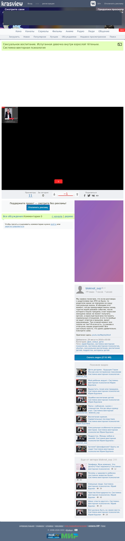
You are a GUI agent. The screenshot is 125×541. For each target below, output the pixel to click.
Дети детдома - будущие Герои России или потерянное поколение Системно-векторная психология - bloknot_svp (98, 373)
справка (49, 526)
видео (91, 292)
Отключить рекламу (113, 4)
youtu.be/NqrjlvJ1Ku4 (101, 335)
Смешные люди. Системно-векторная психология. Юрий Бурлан (102, 486)
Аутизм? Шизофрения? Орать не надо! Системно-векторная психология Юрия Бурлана (103, 449)
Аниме (69, 31)
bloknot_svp (93, 288)
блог (103, 526)
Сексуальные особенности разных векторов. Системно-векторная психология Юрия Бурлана (104, 430)
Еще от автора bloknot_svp (99, 459)
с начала (57, 216)
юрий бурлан (88, 344)
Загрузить (14, 37)
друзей (109, 292)
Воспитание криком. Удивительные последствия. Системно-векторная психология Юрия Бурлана (97, 420)
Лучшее (54, 37)
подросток (88, 350)
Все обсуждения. (13, 216)
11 (30, 195)
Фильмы (57, 31)
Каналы (29, 31)
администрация (26, 526)
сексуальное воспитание (96, 348)
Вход (30, 4)
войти (53, 224)
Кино (18, 31)
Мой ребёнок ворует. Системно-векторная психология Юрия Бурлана (103, 382)
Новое (26, 37)
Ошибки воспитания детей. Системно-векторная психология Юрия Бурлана (103, 400)
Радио (80, 31)
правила (40, 526)
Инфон (69, 530)
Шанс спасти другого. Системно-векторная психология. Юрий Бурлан (103, 503)
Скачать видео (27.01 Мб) (99, 357)
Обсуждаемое (69, 37)
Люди (91, 31)
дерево (68, 216)
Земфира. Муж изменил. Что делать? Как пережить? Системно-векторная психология (104, 466)
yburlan (79, 348)
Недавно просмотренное (93, 37)
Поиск (113, 37)
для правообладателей (76, 526)
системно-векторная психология (103, 346)
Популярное (40, 37)
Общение (103, 31)
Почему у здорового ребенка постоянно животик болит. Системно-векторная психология (103, 475)
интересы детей (101, 350)
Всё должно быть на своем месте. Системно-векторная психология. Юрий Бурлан (104, 512)
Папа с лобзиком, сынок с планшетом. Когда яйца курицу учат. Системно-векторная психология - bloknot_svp (97, 409)
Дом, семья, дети (95, 342)
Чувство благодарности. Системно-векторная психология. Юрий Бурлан (105, 495)
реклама (59, 526)
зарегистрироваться (14, 226)
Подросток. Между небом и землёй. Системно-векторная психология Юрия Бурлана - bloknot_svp (96, 439)
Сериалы (43, 31)
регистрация (48, 4)
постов (100, 292)
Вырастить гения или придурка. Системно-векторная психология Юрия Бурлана (103, 391)
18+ (99, 4)
